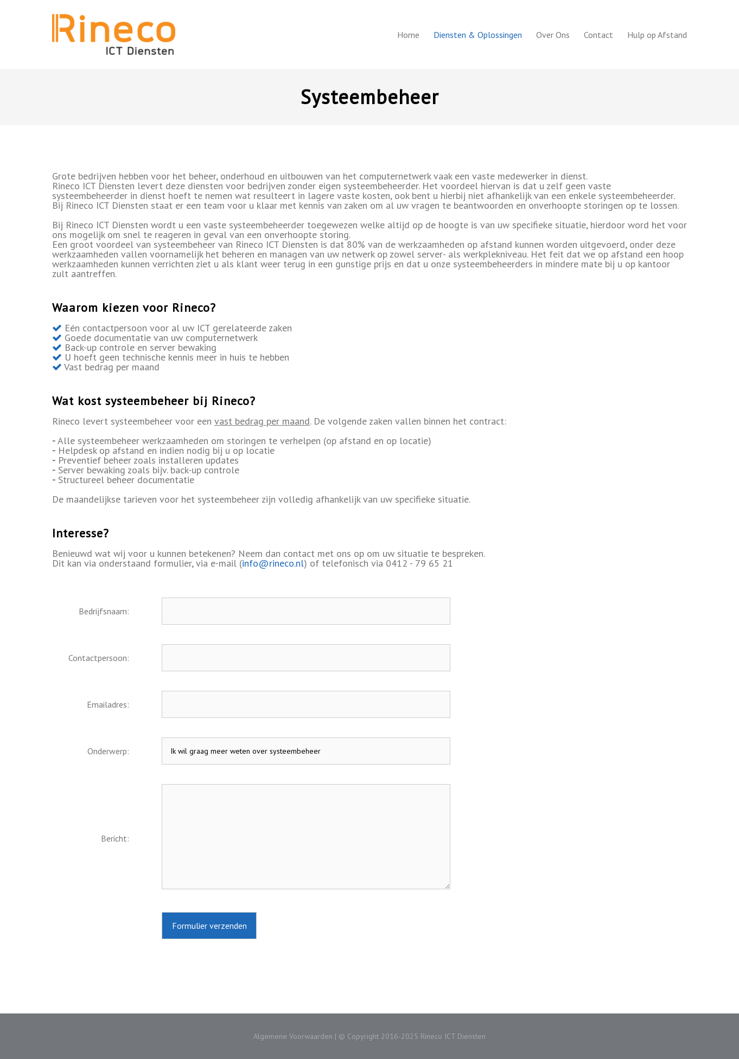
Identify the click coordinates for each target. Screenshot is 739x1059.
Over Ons (553, 34)
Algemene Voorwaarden (293, 1036)
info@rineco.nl (273, 563)
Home (408, 34)
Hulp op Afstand (657, 34)
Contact (598, 34)
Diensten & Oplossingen (478, 34)
